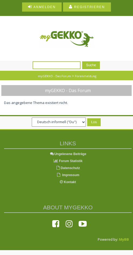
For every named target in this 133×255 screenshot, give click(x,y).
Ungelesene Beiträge (68, 154)
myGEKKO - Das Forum (54, 76)
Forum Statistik (68, 161)
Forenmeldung (85, 76)
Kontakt (68, 182)
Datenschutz (68, 168)
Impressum (67, 175)
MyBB (124, 239)
